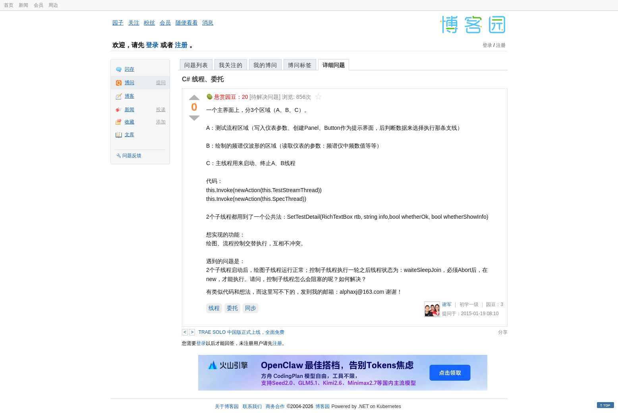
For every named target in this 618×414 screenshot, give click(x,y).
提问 (161, 82)
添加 (161, 122)
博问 (129, 82)
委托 (232, 308)
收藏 (129, 122)
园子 (118, 22)
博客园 (322, 406)
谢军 (447, 304)
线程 (214, 308)
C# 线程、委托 (203, 79)
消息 (207, 22)
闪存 (129, 69)
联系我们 (252, 406)
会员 (38, 5)
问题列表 (196, 65)
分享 (503, 332)
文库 (129, 134)
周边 (53, 5)
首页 (9, 5)
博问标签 (300, 65)
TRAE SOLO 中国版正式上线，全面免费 (241, 332)
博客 (129, 96)
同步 (250, 308)
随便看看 (187, 22)
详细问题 (334, 65)
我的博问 (265, 65)
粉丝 (149, 22)
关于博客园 (227, 406)
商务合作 (275, 406)
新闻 (23, 5)
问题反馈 (131, 155)
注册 (181, 45)
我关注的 (231, 65)
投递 (161, 109)
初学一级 (469, 304)
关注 (133, 22)
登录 (152, 45)
